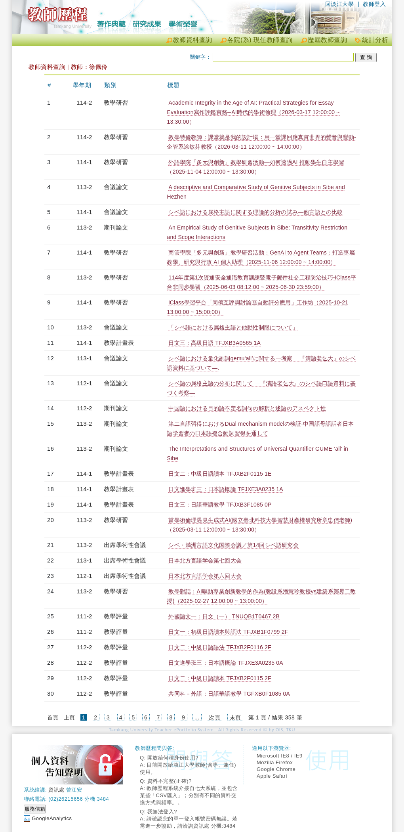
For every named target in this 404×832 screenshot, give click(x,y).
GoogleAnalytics (52, 818)
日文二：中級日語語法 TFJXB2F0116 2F (219, 647)
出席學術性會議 (125, 544)
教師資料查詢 (192, 39)
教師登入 (374, 4)
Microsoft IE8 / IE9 (280, 756)
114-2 (84, 102)
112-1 (84, 383)
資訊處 (56, 790)
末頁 (235, 717)
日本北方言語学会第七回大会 (205, 560)
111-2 (84, 616)
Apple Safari (272, 776)
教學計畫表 (119, 342)
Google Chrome (276, 769)
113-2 (84, 187)
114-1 (84, 162)
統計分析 (375, 39)
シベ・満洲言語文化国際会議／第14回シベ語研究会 (233, 545)
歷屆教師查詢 (327, 39)
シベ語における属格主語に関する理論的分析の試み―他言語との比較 (255, 212)
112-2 (84, 408)
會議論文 (116, 187)
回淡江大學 (339, 4)
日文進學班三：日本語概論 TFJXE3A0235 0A (225, 663)
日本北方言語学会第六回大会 (205, 576)
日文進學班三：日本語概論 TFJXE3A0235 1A (225, 489)
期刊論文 (116, 227)
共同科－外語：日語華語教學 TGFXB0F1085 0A (229, 693)
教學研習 (116, 102)
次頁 (214, 717)
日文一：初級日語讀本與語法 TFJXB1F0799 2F (228, 632)
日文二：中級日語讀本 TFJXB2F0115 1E (219, 474)
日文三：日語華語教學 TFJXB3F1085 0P (219, 504)
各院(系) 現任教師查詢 (260, 39)
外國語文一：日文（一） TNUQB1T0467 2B (224, 616)
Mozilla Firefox (275, 762)
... (197, 717)
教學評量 (116, 616)
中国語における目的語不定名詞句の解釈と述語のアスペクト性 (247, 408)
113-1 (84, 358)
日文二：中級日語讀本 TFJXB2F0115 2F (219, 678)
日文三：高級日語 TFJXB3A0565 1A (214, 343)
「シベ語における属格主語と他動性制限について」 (233, 327)
